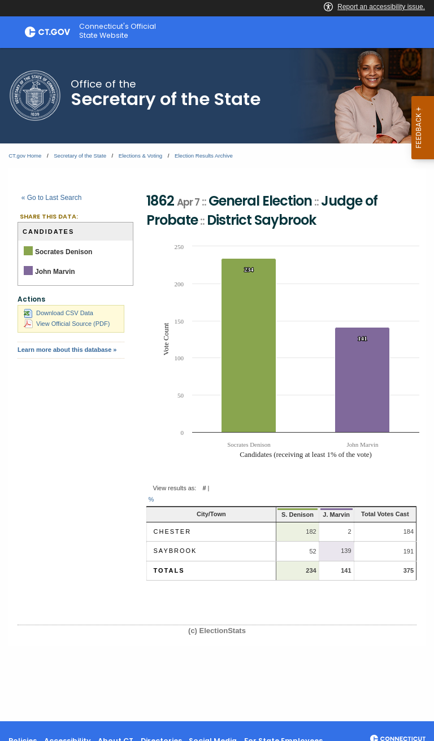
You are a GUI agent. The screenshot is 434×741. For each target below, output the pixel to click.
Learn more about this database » (67, 349)
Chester (173, 531)
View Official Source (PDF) (67, 323)
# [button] (204, 488)
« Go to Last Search (51, 198)
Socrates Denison (63, 252)
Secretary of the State (80, 155)
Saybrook (175, 550)
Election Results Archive (204, 155)
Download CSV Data (58, 313)
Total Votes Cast (379, 514)
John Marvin (55, 272)
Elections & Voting (140, 155)
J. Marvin (322, 514)
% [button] (151, 499)
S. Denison (283, 514)
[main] (217, 384)
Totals (169, 570)
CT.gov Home (24, 155)
